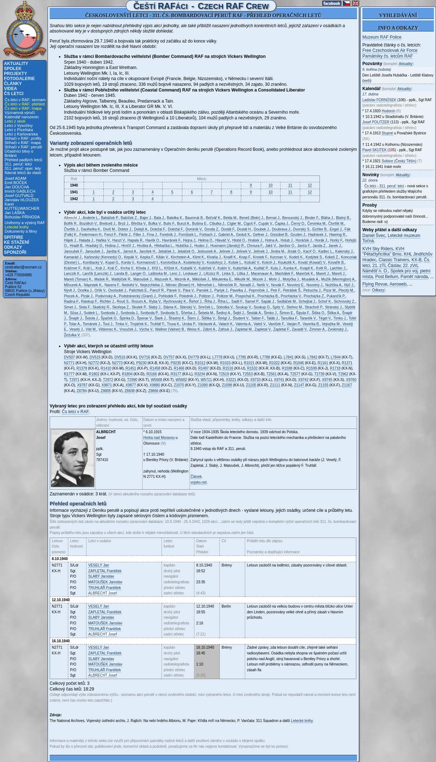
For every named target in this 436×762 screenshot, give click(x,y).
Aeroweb (398, 284)
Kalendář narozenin (22, 117)
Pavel (374, 150)
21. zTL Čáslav (386, 265)
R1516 (228, 368)
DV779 (193, 357)
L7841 (289, 357)
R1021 (249, 363)
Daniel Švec (373, 235)
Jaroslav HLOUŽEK (22, 200)
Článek (196, 477)
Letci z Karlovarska (21, 134)
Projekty (15, 73)
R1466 (179, 368)
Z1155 (323, 385)
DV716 (144, 357)
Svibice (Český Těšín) (399, 161)
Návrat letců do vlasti (23, 172)
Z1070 (179, 385)
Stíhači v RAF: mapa (23, 142)
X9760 (351, 380)
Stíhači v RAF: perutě (23, 147)
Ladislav (379, 100)
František (105, 571)
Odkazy (13, 247)
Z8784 (82, 391)
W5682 (181, 380)
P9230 (141, 363)
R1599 (311, 368)
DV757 (168, 357)
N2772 (93, 363)
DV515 (95, 357)
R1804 (127, 374)
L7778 (217, 357)
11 (290, 185)
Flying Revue (374, 284)
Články (13, 83)
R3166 (152, 374)
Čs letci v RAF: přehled (25, 104)
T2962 (343, 374)
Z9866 (153, 391)
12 (310, 185)
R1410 (106, 368)
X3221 (231, 380)
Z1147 (299, 385)
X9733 (255, 380)
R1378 (81, 368)
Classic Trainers (393, 259)
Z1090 (203, 385)
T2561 (271, 374)
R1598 (287, 368)
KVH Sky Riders (377, 248)
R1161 (323, 363)
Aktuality (16, 63)
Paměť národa (414, 276)
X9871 (106, 385)
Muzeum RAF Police (381, 37)
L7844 (336, 357)
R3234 (199, 374)
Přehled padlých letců (23, 160)
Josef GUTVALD (19, 195)
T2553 (248, 374)
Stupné (387, 133)
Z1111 (275, 385)
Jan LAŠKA (15, 213)
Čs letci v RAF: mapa (23, 108)
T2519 (224, 374)
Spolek (12, 68)
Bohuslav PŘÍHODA (22, 217)
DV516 (119, 357)
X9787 (82, 385)
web (366, 81)
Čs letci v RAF (75, 411)
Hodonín (388, 111)
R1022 (274, 363)
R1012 (200, 363)
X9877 (130, 385)
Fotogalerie (19, 78)
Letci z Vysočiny (19, 125)
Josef (102, 593)
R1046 (298, 363)
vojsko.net (198, 482)
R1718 (335, 368)
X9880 (155, 385)
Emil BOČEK (16, 182)
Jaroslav (101, 576)
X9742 (303, 380)
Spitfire (13, 237)
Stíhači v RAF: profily (23, 138)
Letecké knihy (17, 227)
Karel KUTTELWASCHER (22, 206)
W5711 (206, 380)
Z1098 (227, 385)
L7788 (265, 357)
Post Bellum (386, 276)
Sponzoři (15, 252)
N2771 (69, 363)
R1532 (252, 368)
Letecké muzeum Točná (391, 238)
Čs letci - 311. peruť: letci (384, 186)
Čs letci (14, 93)
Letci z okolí (15, 121)
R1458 (155, 368)
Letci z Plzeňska (19, 130)
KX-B (416, 259)
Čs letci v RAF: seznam (25, 100)
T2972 (108, 380)
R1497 (203, 368)
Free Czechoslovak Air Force (389, 50)
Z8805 (106, 391)
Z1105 (251, 385)
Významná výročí (20, 112)
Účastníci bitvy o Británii (19, 153)
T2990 (132, 380)
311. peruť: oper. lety (23, 168)
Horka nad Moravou (159, 438)
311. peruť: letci (18, 164)
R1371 (347, 363)
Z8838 (130, 391)
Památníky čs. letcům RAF (387, 56)
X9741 (279, 380)
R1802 (94, 374)
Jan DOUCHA (17, 187)
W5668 (156, 380)
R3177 (175, 374)
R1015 (225, 363)
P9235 (175, 363)
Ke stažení (16, 242)
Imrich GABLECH (20, 191)
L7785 (241, 357)
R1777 (69, 374)
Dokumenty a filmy (21, 231)
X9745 (327, 380)
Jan (98, 565)
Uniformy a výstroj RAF (25, 223)
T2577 (295, 374)
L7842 (312, 357)
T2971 (74, 380)
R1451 (130, 368)
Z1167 (347, 385)
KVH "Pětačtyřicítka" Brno (383, 251)
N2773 (117, 363)
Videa (10, 88)
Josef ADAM (15, 178)
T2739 (319, 374)
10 (270, 185)
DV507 (69, 357)
